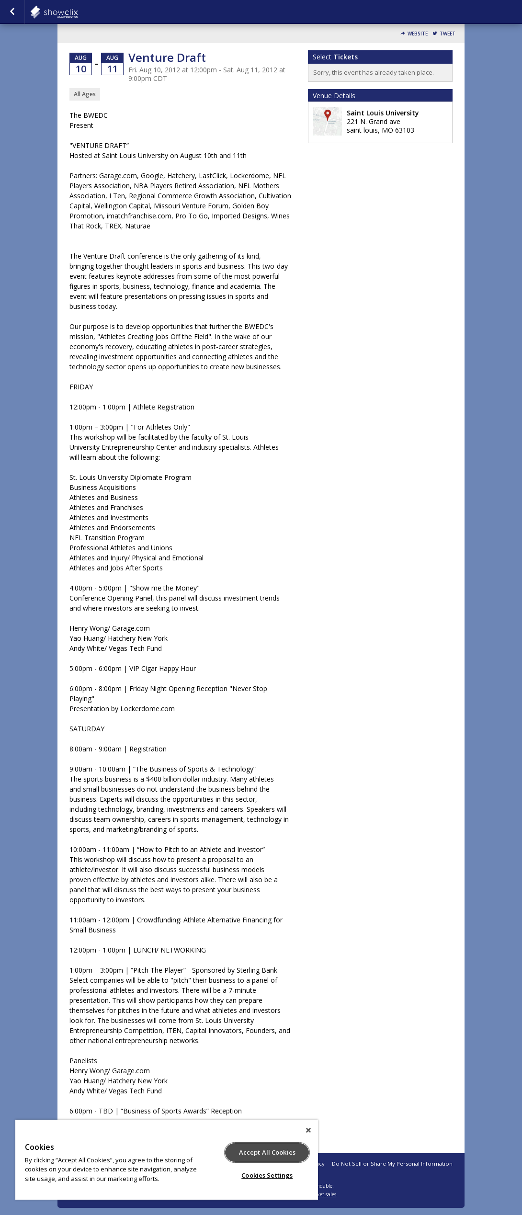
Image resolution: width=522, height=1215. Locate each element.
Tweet (447, 34)
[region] (166, 1160)
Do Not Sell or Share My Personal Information (392, 1163)
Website (418, 34)
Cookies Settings (267, 1175)
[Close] (308, 1130)
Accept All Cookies (267, 1152)
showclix (77, 12)
